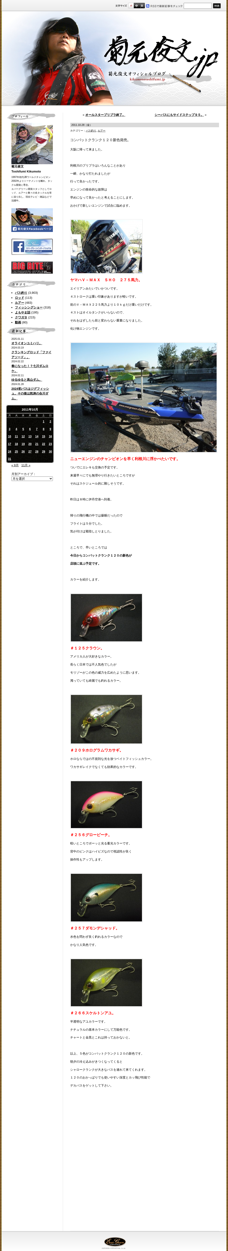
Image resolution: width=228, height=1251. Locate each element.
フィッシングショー (29, 307)
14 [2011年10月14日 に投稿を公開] (36, 436)
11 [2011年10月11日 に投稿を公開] (16, 436)
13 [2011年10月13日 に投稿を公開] (30, 436)
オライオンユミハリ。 (26, 343)
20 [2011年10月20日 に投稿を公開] (30, 444)
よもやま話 (22, 312)
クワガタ (21, 317)
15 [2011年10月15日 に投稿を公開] (43, 436)
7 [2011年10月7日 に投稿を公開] (37, 429)
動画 (18, 322)
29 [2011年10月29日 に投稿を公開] (43, 451)
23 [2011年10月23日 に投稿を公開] (50, 444)
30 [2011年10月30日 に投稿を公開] (50, 451)
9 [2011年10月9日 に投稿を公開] (50, 429)
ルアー (19, 302)
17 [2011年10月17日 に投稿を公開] (9, 444)
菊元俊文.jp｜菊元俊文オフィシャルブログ (114, 58)
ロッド (19, 297)
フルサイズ (142, 5)
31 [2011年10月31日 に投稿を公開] (9, 459)
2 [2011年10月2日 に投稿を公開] (50, 421)
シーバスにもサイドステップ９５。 (179, 115)
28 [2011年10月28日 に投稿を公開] (36, 451)
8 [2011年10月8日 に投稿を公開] (44, 429)
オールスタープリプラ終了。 (105, 115)
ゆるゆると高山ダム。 (26, 379)
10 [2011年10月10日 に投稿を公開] (9, 436)
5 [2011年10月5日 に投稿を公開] (23, 429)
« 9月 (15, 465)
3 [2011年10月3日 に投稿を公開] (9, 429)
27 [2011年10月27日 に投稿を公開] (30, 451)
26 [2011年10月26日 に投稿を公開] (23, 451)
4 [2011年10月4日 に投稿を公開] (16, 429)
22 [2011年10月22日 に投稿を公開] (43, 444)
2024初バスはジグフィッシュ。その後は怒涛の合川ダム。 (30, 393)
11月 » (25, 465)
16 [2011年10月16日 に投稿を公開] (50, 436)
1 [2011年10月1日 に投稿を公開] (44, 421)
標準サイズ (131, 5)
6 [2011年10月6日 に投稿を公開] (30, 429)
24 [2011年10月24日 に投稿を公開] (9, 451)
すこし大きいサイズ (136, 5)
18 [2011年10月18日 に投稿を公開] (16, 444)
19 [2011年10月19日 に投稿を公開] (23, 444)
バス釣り (21, 293)
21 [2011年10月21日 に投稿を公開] (36, 444)
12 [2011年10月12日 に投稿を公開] (23, 436)
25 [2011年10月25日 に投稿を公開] (16, 451)
